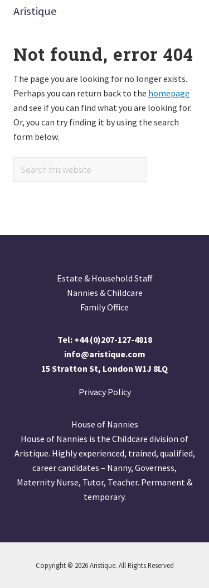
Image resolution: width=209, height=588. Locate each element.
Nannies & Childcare (105, 292)
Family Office (104, 307)
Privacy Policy (105, 391)
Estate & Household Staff (104, 278)
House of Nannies (104, 424)
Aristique (35, 11)
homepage (168, 93)
